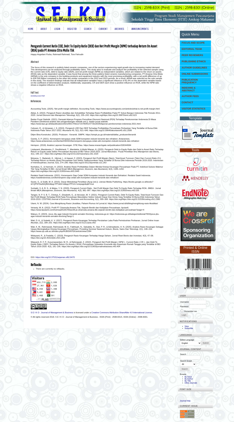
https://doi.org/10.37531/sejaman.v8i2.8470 (55, 257)
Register (72, 28)
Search (88, 28)
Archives (119, 28)
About (44, 28)
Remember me (190, 311)
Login (57, 28)
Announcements (140, 28)
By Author (189, 379)
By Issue (188, 377)
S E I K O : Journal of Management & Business (52, 312)
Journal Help (185, 401)
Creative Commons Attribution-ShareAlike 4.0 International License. (122, 312)
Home (30, 28)
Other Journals (191, 383)
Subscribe (189, 328)
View (187, 326)
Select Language (187, 340)
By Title (188, 381)
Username (184, 302)
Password (184, 307)
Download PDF (38, 96)
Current (103, 28)
